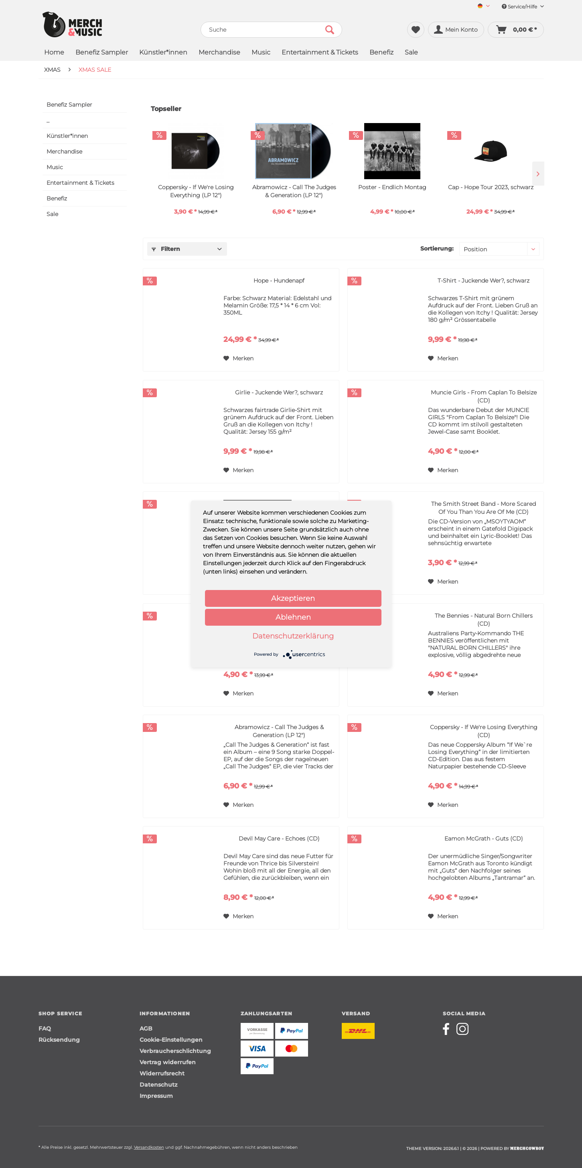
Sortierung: (437, 248)
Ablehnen (293, 617)
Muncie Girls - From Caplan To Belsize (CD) (484, 396)
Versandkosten (149, 1147)
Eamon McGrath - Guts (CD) (483, 838)
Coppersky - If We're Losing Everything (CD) (483, 731)
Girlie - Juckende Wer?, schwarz (279, 392)
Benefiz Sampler (69, 104)
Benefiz (57, 198)
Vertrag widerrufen (168, 1062)
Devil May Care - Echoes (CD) (279, 838)
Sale (52, 214)
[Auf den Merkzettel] (238, 358)
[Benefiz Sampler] (102, 53)
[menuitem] (481, 7)
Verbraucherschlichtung (175, 1051)
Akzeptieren (293, 598)
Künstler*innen (67, 135)
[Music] (261, 53)
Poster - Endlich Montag (392, 187)
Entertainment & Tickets (80, 182)
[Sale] (411, 53)
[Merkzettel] (415, 30)
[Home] (54, 53)
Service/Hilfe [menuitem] (523, 7)
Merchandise (64, 151)
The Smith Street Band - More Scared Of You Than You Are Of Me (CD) (483, 507)
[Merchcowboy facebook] (449, 1029)
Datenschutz (158, 1084)
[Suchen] (329, 30)
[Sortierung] (499, 249)
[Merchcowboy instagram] (462, 1029)
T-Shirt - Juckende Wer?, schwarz (483, 280)
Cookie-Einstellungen (171, 1039)
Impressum (156, 1095)
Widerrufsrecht (162, 1073)
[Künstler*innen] (163, 53)
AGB (146, 1028)
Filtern (166, 249)
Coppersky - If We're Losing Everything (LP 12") (196, 191)
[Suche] (271, 30)
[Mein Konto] (456, 30)
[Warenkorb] (516, 30)
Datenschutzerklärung (293, 636)
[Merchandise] (219, 53)
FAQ (45, 1028)
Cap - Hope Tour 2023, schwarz (490, 187)
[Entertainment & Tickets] (320, 53)
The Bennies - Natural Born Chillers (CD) (484, 619)
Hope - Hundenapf (278, 280)
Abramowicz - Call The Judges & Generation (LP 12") (294, 191)
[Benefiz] (381, 53)
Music (55, 167)
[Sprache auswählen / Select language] (484, 7)
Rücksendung (59, 1039)
